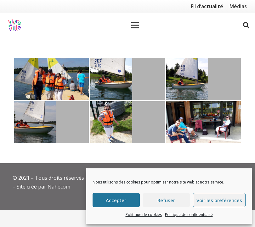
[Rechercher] (246, 25)
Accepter (116, 200)
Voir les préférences (219, 200)
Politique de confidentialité (189, 214)
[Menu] (135, 25)
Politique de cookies (144, 214)
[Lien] (14, 25)
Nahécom (59, 186)
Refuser (166, 200)
